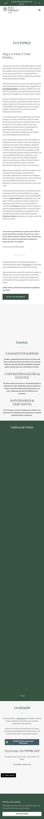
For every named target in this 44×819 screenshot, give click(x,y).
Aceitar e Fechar (22, 814)
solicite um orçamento (15, 297)
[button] (39, 10)
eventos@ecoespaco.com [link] (22, 764)
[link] (11, 10)
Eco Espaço (21, 718)
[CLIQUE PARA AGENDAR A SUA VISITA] (22, 3)
